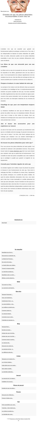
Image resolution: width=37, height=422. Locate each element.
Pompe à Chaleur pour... (7, 398)
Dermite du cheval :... (7, 330)
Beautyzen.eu (13, 418)
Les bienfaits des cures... (7, 414)
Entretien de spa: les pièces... (8, 388)
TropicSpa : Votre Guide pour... (9, 408)
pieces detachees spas (16, 151)
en (18, 420)
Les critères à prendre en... (8, 411)
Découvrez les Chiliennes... (8, 394)
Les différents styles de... (7, 352)
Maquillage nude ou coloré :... (8, 274)
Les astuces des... (6, 342)
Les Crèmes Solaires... (7, 362)
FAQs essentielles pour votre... (9, 404)
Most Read (4, 222)
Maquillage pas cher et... (7, 252)
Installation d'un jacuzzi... (7, 381)
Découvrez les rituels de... (8, 346)
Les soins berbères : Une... (8, 304)
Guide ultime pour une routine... (9, 365)
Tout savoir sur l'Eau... (7, 284)
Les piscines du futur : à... (8, 349)
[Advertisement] (17, 35)
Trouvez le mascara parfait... (8, 268)
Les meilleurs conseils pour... (8, 307)
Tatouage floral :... (6, 326)
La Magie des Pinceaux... (7, 258)
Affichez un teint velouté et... (8, 278)
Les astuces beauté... (7, 313)
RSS (29, 418)
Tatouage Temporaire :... (7, 294)
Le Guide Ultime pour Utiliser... (9, 265)
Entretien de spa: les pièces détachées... (17, 23)
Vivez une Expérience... (7, 297)
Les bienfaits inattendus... (7, 371)
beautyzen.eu (18, 19)
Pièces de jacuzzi (18, 21)
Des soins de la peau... (7, 262)
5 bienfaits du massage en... (8, 320)
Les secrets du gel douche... (8, 287)
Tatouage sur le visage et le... (8, 359)
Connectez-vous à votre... (8, 317)
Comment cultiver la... (7, 310)
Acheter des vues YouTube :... (8, 336)
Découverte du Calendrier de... (9, 255)
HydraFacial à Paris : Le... (8, 301)
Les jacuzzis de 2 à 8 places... (9, 378)
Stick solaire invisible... (7, 368)
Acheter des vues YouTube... (8, 333)
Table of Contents (24, 418)
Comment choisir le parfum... (8, 339)
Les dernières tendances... (8, 271)
